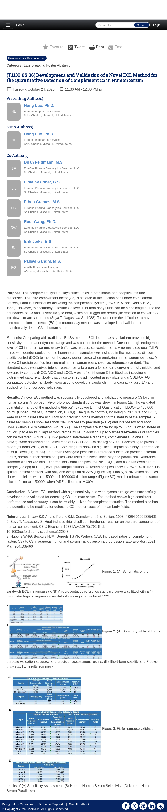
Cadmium (26, 804)
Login (156, 25)
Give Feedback (79, 804)
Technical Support (51, 804)
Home (20, 25)
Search (141, 25)
